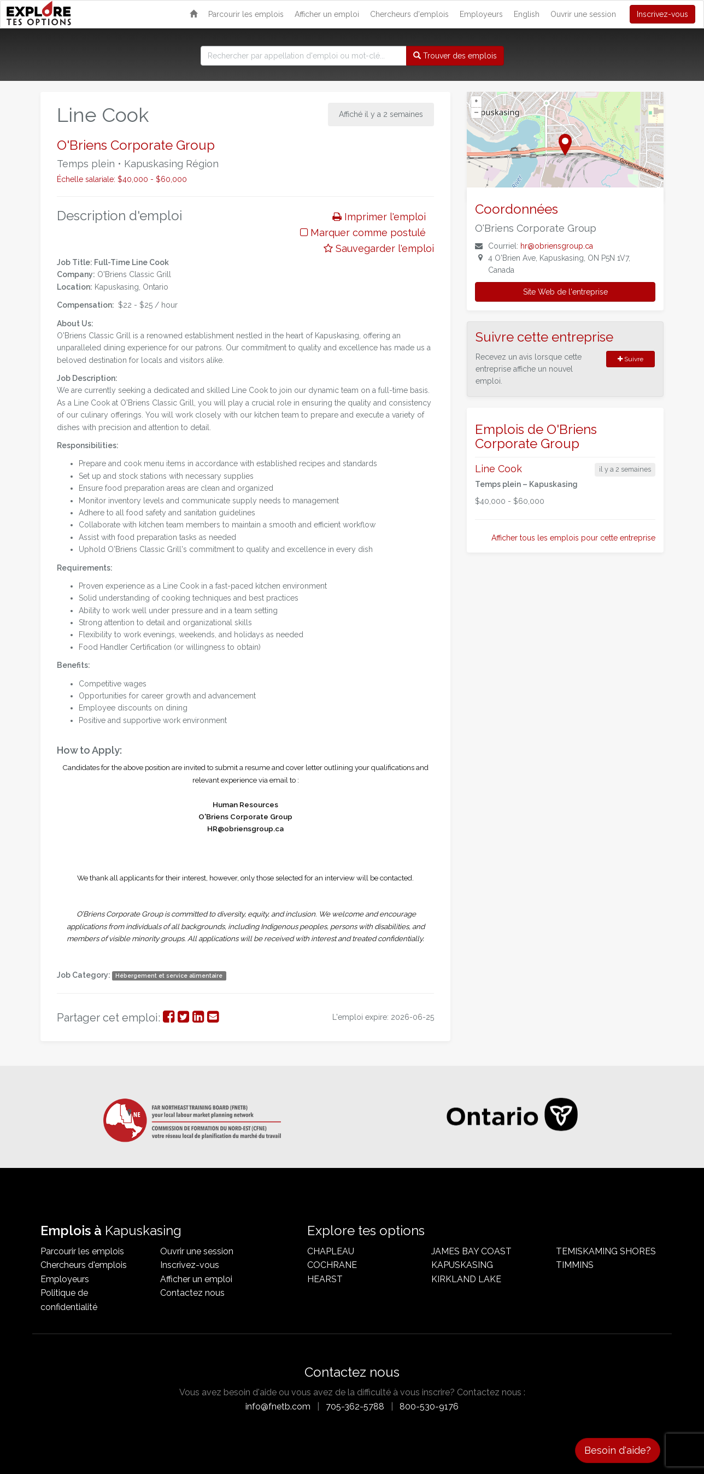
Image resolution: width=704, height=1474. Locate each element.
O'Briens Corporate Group (136, 145)
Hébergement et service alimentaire (168, 975)
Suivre (630, 359)
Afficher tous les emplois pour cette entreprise (573, 537)
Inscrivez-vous (662, 14)
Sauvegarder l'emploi (379, 248)
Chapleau (330, 1251)
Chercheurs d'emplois (409, 14)
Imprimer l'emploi (379, 216)
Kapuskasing (462, 1265)
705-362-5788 (355, 1406)
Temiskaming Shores (606, 1251)
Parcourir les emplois (246, 14)
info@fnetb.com (277, 1406)
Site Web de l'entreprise (565, 291)
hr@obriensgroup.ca (556, 246)
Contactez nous (192, 1293)
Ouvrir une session (583, 14)
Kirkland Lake (466, 1279)
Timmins (575, 1265)
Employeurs (481, 14)
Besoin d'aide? (617, 1450)
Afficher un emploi (327, 14)
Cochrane (332, 1265)
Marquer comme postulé (363, 232)
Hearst (325, 1279)
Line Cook (498, 468)
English (526, 14)
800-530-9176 (429, 1406)
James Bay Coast (471, 1251)
